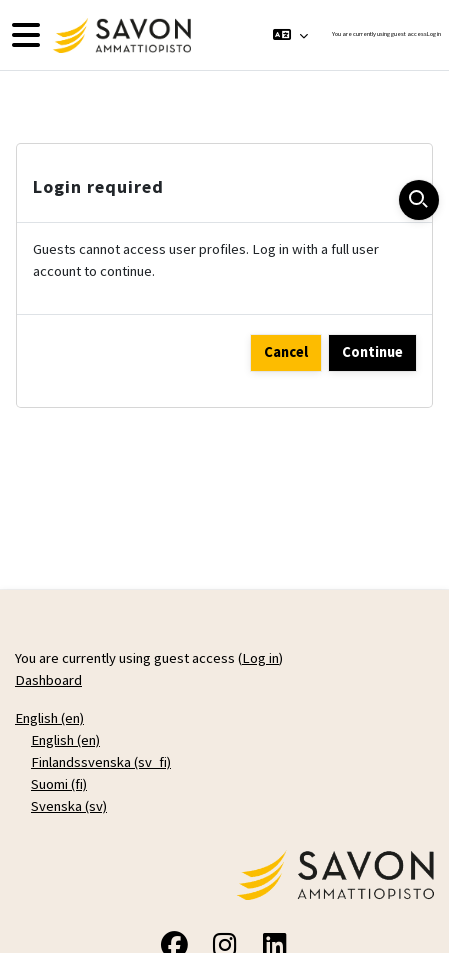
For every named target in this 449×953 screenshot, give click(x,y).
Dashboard (48, 680)
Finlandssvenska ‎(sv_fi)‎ (101, 762)
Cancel (286, 352)
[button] (290, 35)
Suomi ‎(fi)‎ (59, 784)
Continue (372, 352)
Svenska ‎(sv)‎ (69, 806)
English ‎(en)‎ (49, 718)
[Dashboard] (119, 35)
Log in (434, 34)
